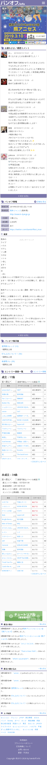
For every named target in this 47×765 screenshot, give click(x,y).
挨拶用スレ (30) (8, 361)
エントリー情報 (39, 371)
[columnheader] (23, 386)
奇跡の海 (5, 394)
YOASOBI (11, 732)
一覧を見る (42, 624)
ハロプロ (33, 726)
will (3, 541)
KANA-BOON (22, 506)
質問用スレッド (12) (10, 346)
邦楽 (38, 720)
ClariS (19, 511)
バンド (3, 720)
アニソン (14, 717)
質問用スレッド (17, 688)
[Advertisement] (26, 257)
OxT (18, 411)
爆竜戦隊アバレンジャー (10, 571)
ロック (24, 720)
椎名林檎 (31, 720)
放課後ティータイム (24, 416)
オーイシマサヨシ (23, 554)
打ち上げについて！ (19, 696)
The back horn (22, 454)
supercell (20, 515)
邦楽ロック (17, 723)
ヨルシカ (31, 723)
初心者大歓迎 (6, 723)
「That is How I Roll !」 (29, 651)
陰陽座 (19, 433)
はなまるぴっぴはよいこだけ (12, 390)
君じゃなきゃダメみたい (10, 554)
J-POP (21, 717)
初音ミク (20, 536)
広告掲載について (23, 746)
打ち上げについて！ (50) (12, 354)
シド (18, 532)
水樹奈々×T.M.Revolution (26, 446)
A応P (19, 390)
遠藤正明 (20, 571)
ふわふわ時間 (7, 416)
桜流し (4, 437)
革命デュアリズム (8, 446)
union (4, 411)
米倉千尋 (20, 541)
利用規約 (23, 740)
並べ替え (6, 381)
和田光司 (20, 403)
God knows (6, 442)
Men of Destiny (8, 524)
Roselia (20, 450)
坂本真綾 (20, 394)
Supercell (20, 424)
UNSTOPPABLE (7, 420)
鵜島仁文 (20, 562)
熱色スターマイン (8, 450)
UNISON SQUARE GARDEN (27, 407)
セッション (5, 717)
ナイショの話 (7, 511)
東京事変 (28, 717)
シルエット (6, 506)
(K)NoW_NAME (22, 545)
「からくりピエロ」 (27, 643)
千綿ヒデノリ (22, 502)
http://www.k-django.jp (20, 214)
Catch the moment (9, 566)
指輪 (3, 549)
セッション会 (28, 729)
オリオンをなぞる (8, 528)
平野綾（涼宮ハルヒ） (25, 442)
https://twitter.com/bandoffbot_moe (26, 229)
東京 (24, 723)
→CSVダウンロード (38, 461)
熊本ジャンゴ (15, 210)
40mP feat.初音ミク (24, 558)
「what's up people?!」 (20, 659)
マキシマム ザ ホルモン (25, 459)
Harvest (5, 545)
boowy (10, 720)
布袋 (36, 729)
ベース (3, 732)
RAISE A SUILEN (22, 420)
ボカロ (36, 717)
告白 (3, 515)
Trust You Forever (9, 562)
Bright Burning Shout (10, 519)
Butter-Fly (6, 403)
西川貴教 (20, 519)
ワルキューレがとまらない (11, 429)
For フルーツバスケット (10, 398)
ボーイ (17, 720)
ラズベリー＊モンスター (10, 536)
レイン (4, 532)
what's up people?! (9, 459)
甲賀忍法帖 (6, 433)
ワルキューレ (22, 429)
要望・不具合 (23, 752)
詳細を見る (41, 201)
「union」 (16, 673)
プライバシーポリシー (23, 743)
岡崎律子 (20, 398)
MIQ (18, 524)
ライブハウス (6, 726)
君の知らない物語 (8, 424)
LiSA (18, 566)
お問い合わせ (23, 749)
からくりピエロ (7, 558)
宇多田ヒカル (22, 437)
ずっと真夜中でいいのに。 (11, 729)
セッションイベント (20, 726)
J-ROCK (39, 723)
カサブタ (5, 502)
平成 (39, 726)
